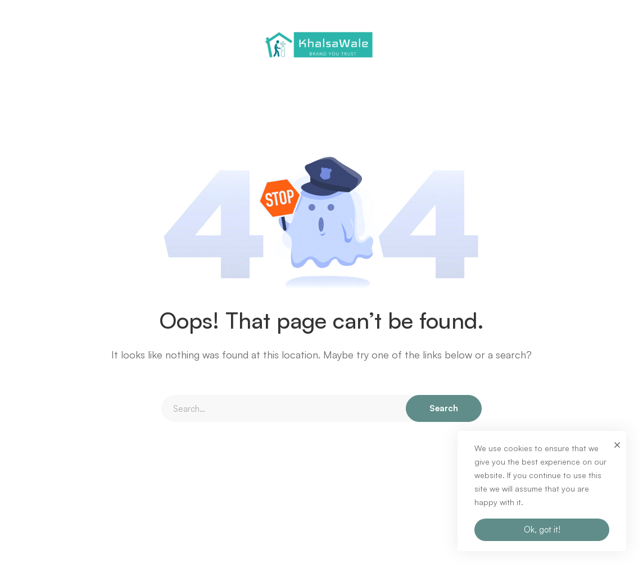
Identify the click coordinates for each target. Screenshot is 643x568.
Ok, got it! (542, 529)
